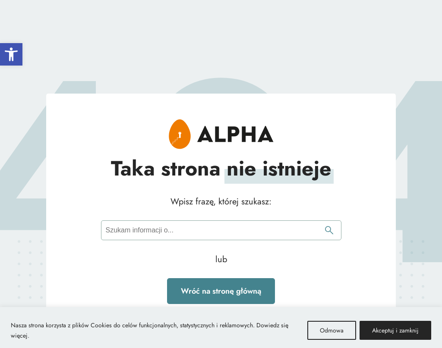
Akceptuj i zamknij (395, 330)
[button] (11, 54)
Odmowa (332, 330)
